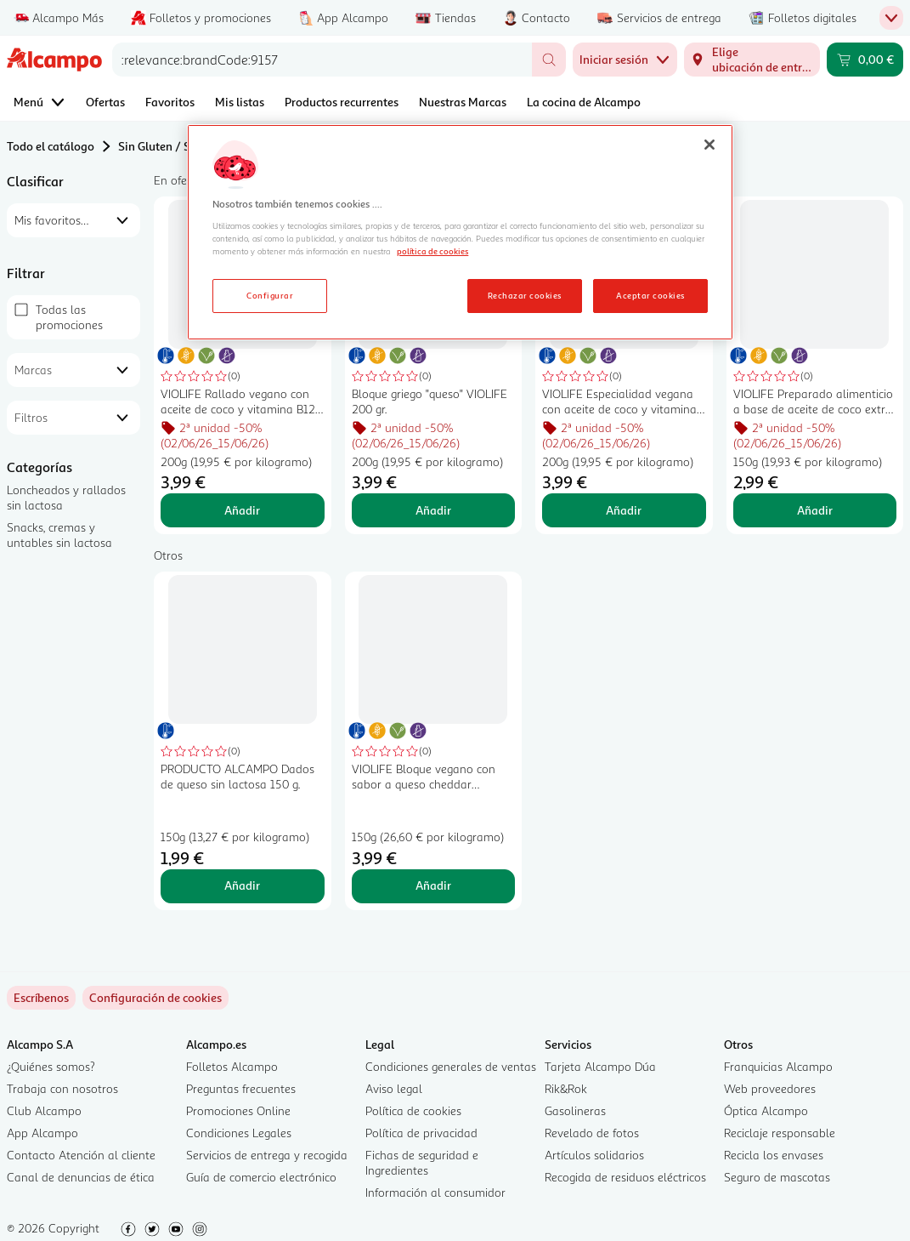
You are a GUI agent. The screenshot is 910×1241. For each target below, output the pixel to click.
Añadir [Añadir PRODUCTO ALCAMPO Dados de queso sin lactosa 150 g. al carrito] (242, 885)
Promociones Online (238, 1110)
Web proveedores (770, 1088)
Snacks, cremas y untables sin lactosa (59, 534)
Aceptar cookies (650, 295)
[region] (460, 232)
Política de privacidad (421, 1132)
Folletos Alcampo (232, 1066)
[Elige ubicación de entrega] (752, 60)
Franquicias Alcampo (778, 1066)
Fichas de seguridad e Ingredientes (421, 1162)
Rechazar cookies (525, 295)
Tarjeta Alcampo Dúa (600, 1066)
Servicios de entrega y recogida (267, 1154)
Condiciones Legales (238, 1132)
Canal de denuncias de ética (81, 1177)
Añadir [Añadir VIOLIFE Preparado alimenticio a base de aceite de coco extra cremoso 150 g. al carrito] (815, 510)
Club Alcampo (44, 1110)
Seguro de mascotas (777, 1177)
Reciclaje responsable (779, 1132)
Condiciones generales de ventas (450, 1066)
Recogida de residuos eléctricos (625, 1177)
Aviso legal (393, 1088)
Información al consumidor (435, 1192)
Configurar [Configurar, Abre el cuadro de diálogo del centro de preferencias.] (269, 295)
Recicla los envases (773, 1154)
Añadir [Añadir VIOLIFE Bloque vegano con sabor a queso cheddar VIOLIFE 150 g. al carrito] (433, 885)
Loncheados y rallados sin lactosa (66, 497)
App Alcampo (42, 1132)
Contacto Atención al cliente (81, 1154)
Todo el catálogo (50, 146)
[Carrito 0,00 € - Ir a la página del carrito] (865, 60)
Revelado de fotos (592, 1132)
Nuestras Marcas (462, 101)
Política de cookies (413, 1110)
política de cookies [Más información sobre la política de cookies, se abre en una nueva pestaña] (432, 251)
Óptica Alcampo (766, 1110)
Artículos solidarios (594, 1154)
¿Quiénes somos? (51, 1066)
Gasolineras (575, 1110)
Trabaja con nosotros (62, 1088)
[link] (155, 998)
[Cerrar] (709, 144)
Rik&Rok (566, 1088)
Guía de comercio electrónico (261, 1177)
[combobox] (322, 59)
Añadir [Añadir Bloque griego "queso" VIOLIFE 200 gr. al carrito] (433, 510)
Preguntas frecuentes (241, 1088)
